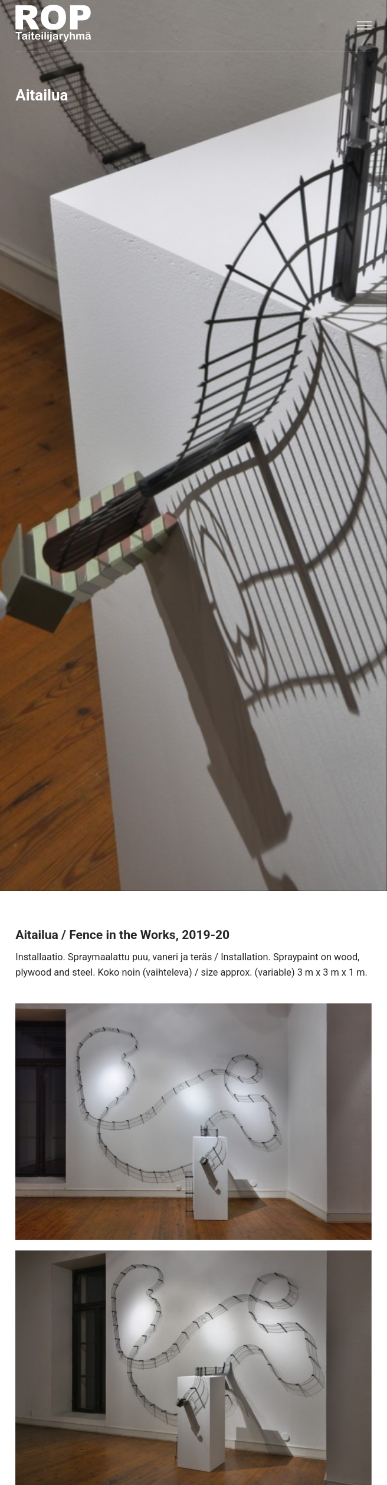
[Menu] (364, 25)
